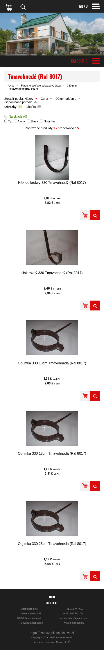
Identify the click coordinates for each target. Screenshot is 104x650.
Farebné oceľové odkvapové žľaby (41, 85)
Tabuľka (30, 107)
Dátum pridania (66, 98)
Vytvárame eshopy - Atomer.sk (52, 642)
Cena (44, 98)
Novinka (49, 121)
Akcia (21, 121)
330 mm (72, 85)
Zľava (34, 121)
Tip (10, 121)
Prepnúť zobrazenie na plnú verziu (52, 633)
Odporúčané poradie (18, 102)
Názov (29, 98)
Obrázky (10, 107)
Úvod (11, 85)
